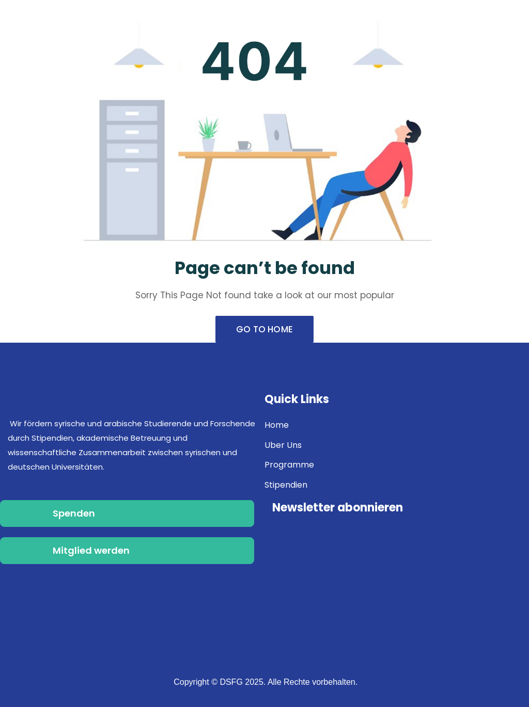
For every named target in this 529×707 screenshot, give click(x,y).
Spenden (74, 513)
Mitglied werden (91, 550)
